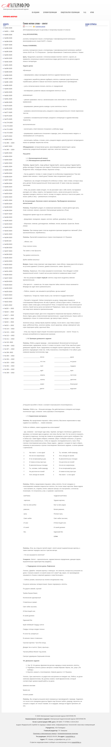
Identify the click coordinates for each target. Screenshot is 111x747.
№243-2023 (8, 227)
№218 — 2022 (9, 318)
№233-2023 (8, 264)
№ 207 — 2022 (9, 349)
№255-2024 (8, 187)
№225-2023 (8, 291)
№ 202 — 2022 (9, 366)
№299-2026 (8, 38)
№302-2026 (8, 28)
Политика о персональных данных (45, 733)
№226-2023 (8, 288)
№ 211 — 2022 (9, 339)
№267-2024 (8, 146)
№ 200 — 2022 (9, 369)
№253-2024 (8, 193)
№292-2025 (8, 62)
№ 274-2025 (8, 122)
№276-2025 (8, 116)
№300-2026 (8, 34)
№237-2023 (8, 251)
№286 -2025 (8, 82)
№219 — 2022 (9, 312)
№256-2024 (8, 183)
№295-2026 (8, 51)
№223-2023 (8, 298)
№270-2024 (8, 136)
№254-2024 (8, 190)
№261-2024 (8, 166)
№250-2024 (8, 203)
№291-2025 (8, 65)
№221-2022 (8, 305)
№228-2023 (8, 285)
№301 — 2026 (9, 31)
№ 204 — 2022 (9, 359)
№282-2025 (8, 95)
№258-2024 (8, 176)
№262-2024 (8, 163)
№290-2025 (8, 68)
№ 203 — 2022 (9, 362)
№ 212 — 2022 (9, 335)
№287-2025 (8, 78)
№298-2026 (8, 41)
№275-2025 (8, 119)
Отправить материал (10, 16)
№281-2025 (8, 99)
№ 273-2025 (8, 126)
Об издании (35, 12)
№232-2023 (8, 268)
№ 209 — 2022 (9, 345)
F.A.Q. (84, 12)
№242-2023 (8, 231)
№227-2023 (8, 278)
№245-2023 (8, 220)
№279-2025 (8, 105)
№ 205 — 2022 (9, 356)
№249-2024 (8, 207)
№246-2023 (8, 217)
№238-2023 (8, 247)
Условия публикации (50, 12)
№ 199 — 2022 (9, 373)
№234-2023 (8, 261)
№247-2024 (8, 214)
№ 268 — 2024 (9, 143)
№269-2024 (8, 139)
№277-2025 (8, 112)
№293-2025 (8, 58)
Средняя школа (40, 26)
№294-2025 (8, 55)
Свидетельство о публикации (70, 12)
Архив (92, 12)
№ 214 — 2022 (9, 329)
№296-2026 (8, 48)
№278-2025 (8, 109)
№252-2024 (8, 197)
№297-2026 (8, 45)
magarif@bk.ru (70, 736)
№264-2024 (8, 156)
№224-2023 (8, 295)
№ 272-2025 (8, 133)
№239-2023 (8, 244)
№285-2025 (8, 85)
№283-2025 (8, 92)
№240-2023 (8, 237)
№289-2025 (8, 72)
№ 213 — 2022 (9, 332)
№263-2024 (8, 160)
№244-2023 (8, 224)
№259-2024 (8, 173)
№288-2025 (8, 75)
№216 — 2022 (9, 322)
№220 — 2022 (9, 308)
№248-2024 (8, 210)
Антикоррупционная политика (68, 733)
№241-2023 (8, 234)
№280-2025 (8, 102)
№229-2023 (8, 281)
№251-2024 (8, 200)
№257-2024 (8, 180)
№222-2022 (8, 302)
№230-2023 (8, 274)
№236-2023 (8, 254)
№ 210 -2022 (8, 342)
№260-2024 (8, 170)
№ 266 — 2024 (9, 149)
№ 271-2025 (8, 129)
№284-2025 (8, 89)
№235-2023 (8, 258)
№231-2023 (8, 271)
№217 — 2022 (9, 315)
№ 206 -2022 (8, 352)
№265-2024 (8, 153)
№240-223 (7, 241)
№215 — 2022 (9, 325)
